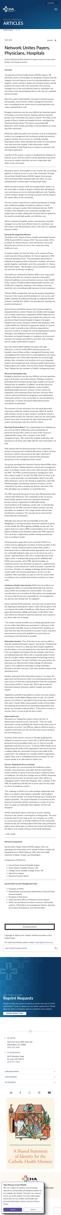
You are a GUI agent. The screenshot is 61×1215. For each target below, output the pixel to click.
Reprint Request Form (14, 1013)
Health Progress (8, 30)
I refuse (33, 1209)
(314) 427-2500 (13, 1062)
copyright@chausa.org (43, 942)
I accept (12, 1209)
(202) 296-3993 (13, 1047)
